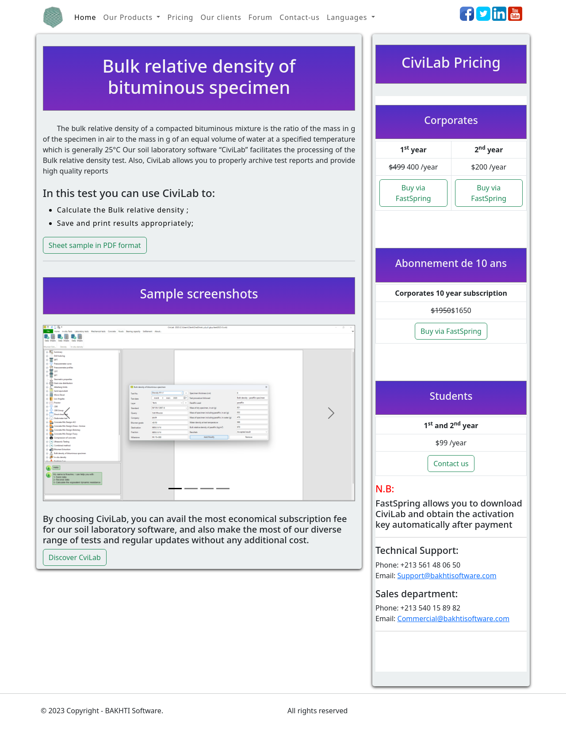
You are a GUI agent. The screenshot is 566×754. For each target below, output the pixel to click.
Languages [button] (348, 17)
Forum (260, 17)
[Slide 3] (207, 488)
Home (85, 17)
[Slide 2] (191, 488)
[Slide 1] (175, 488)
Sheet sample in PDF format (95, 245)
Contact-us (299, 17)
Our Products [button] (129, 17)
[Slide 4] (222, 488)
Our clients (220, 17)
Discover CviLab (75, 557)
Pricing (180, 17)
